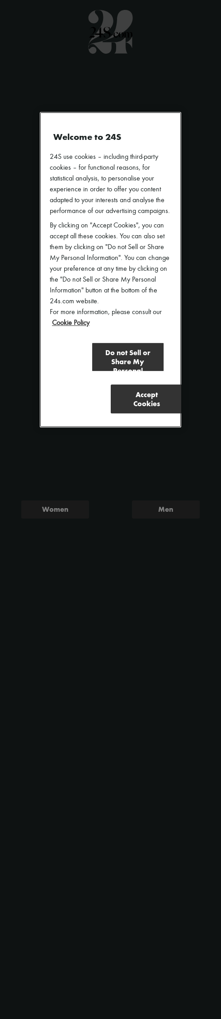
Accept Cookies (146, 399)
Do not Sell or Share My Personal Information (127, 359)
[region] (110, 269)
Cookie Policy (70, 323)
